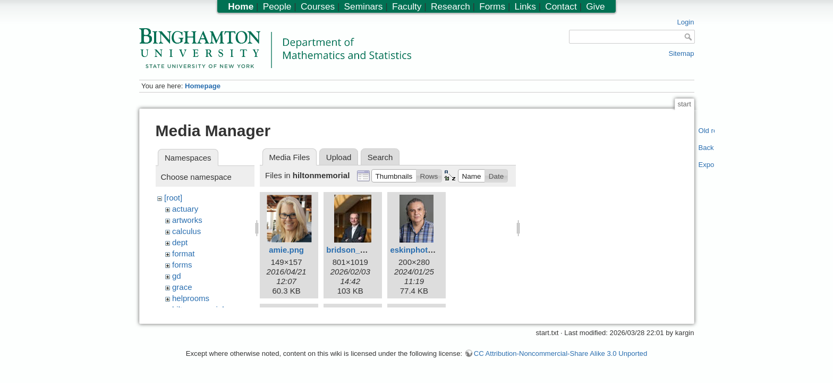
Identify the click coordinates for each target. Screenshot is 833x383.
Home (240, 6)
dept (180, 242)
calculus (186, 231)
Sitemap (681, 53)
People (277, 6)
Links (525, 6)
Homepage (202, 86)
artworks (187, 219)
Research (450, 6)
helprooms (190, 298)
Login (685, 22)
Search (380, 157)
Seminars (363, 6)
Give (595, 6)
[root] (173, 197)
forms (182, 264)
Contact (560, 6)
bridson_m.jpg (353, 249)
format (183, 253)
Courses (318, 6)
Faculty (407, 6)
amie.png (286, 249)
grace (182, 287)
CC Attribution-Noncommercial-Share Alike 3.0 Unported (560, 358)
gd (176, 275)
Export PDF (707, 165)
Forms (492, 6)
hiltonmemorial (198, 309)
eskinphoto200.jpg (425, 249)
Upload (339, 157)
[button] (393, 175)
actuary (185, 208)
